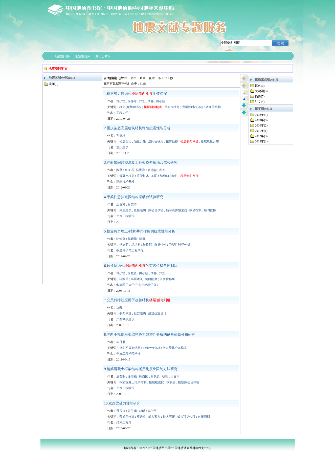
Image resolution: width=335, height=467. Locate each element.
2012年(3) (261, 136)
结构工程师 (123, 422)
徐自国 (143, 376)
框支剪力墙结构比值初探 (137, 94)
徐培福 (132, 376)
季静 (151, 101)
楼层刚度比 (156, 382)
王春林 (120, 204)
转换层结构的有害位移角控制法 (142, 266)
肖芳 (162, 170)
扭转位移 (172, 141)
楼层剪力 (125, 141)
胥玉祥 (120, 411)
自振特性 (160, 244)
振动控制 (195, 210)
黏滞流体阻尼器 (176, 210)
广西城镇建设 (125, 319)
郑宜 (142, 101)
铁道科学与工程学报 (130, 250)
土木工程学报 (125, 216)
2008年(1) (261, 115)
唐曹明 (120, 376)
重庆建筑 (122, 147)
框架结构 (140, 313)
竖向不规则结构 (130, 348)
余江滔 (129, 170)
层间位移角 (172, 107)
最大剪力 (154, 416)
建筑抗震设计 (157, 313)
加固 (154, 176)
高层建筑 (125, 210)
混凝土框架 (127, 176)
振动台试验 (155, 210)
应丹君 (120, 342)
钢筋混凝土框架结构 (133, 382)
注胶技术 (143, 176)
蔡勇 (142, 239)
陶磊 (119, 170)
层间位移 (210, 210)
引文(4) (259, 101)
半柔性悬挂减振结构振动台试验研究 (135, 197)
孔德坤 (120, 135)
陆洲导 (140, 170)
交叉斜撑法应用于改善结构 (138, 300)
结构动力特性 (169, 176)
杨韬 (165, 376)
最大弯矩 (169, 416)
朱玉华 (132, 411)
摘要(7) (259, 96)
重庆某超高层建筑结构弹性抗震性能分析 (138, 128)
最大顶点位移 (186, 416)
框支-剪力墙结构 (130, 107)
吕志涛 (132, 204)
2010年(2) (261, 125)
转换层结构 (213, 107)
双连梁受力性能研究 (124, 403)
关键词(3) (261, 91)
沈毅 (119, 307)
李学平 (152, 411)
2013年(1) (261, 141)
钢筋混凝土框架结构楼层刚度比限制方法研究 (142, 369)
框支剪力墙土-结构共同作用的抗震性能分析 (141, 231)
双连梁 (141, 416)
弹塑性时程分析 (192, 107)
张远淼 (152, 170)
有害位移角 (167, 279)
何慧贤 (132, 273)
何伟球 (132, 101)
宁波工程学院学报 (128, 353)
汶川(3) (53, 84)
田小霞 (160, 101)
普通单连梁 (127, 416)
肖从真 (155, 376)
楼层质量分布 (210, 141)
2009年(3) (261, 120)
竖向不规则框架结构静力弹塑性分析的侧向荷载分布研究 (151, 334)
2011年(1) (261, 131)
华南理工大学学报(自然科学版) (137, 285)
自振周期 (204, 416)
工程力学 (122, 113)
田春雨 (175, 376)
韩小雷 (120, 101)
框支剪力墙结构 (130, 244)
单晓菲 (132, 239)
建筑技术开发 (125, 181)
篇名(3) (259, 86)
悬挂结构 (140, 210)
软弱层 (170, 382)
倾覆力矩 (140, 141)
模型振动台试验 (188, 382)
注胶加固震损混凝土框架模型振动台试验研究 (142, 162)
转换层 (147, 244)
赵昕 (142, 411)
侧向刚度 (151, 279)
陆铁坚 (120, 239)
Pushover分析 (151, 348)
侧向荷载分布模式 (175, 348)
